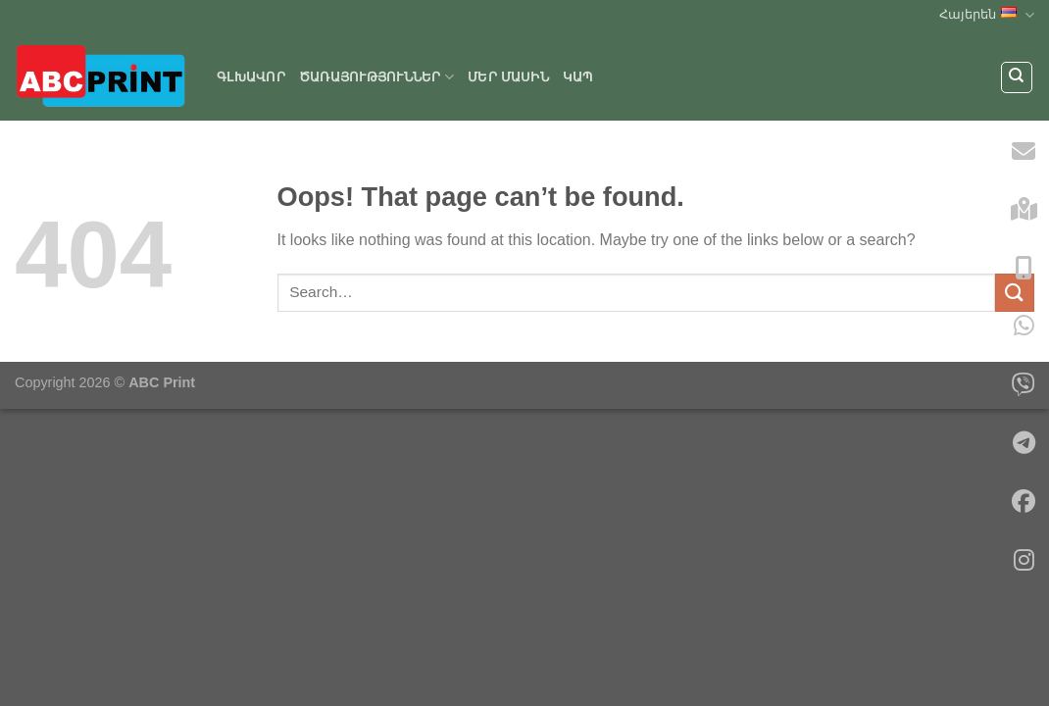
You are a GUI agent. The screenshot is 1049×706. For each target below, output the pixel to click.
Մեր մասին (508, 77)
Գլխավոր (251, 77)
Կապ (578, 77)
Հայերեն (986, 15)
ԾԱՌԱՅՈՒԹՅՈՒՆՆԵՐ (376, 77)
